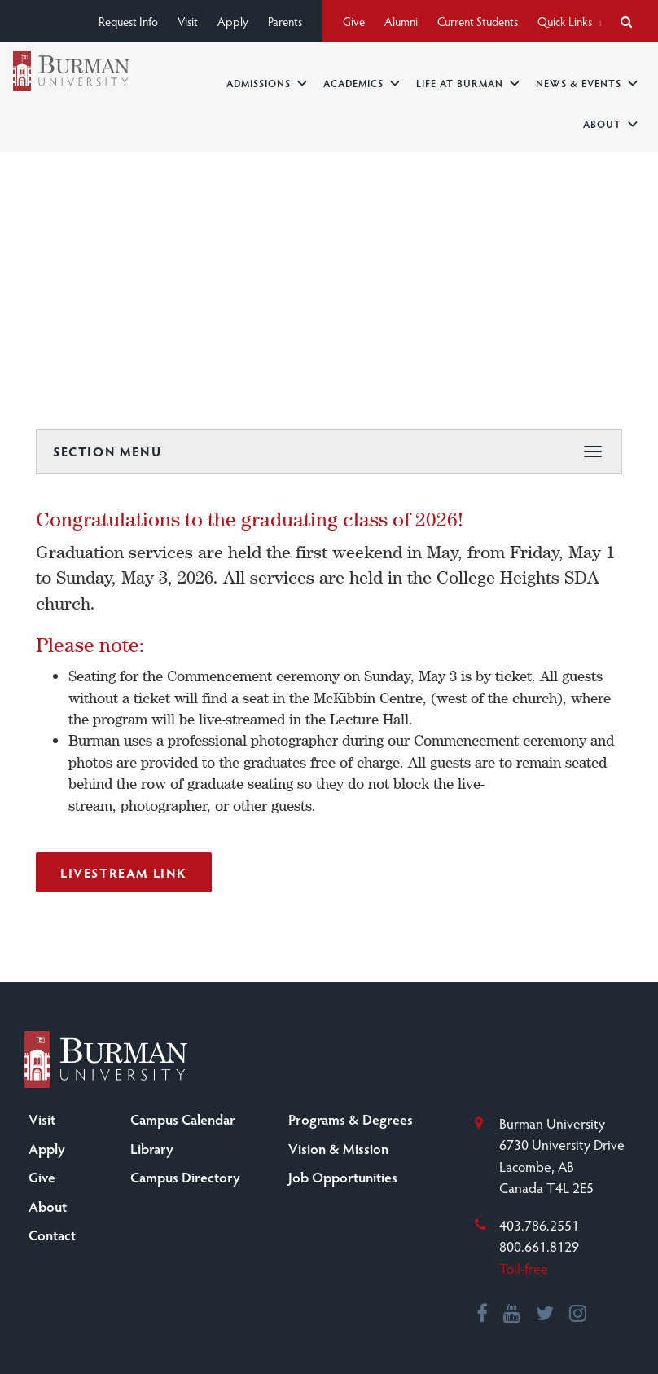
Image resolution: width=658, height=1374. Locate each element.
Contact (52, 1234)
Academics (361, 83)
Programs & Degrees (350, 1119)
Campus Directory (185, 1177)
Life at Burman (468, 83)
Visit (188, 21)
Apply (232, 21)
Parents (285, 21)
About (610, 123)
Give (354, 21)
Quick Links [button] (569, 21)
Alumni (401, 21)
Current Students (477, 21)
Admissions (266, 83)
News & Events (587, 83)
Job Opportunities (342, 1177)
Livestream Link (123, 872)
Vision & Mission (338, 1148)
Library (151, 1148)
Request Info (128, 21)
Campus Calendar (182, 1119)
